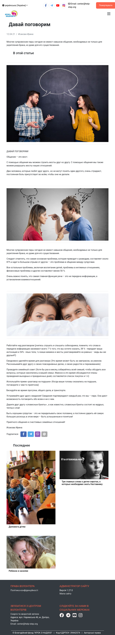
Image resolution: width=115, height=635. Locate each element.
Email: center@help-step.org (24, 624)
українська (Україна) (14, 5)
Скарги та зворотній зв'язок (24, 614)
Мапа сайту (65, 593)
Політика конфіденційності (24, 590)
